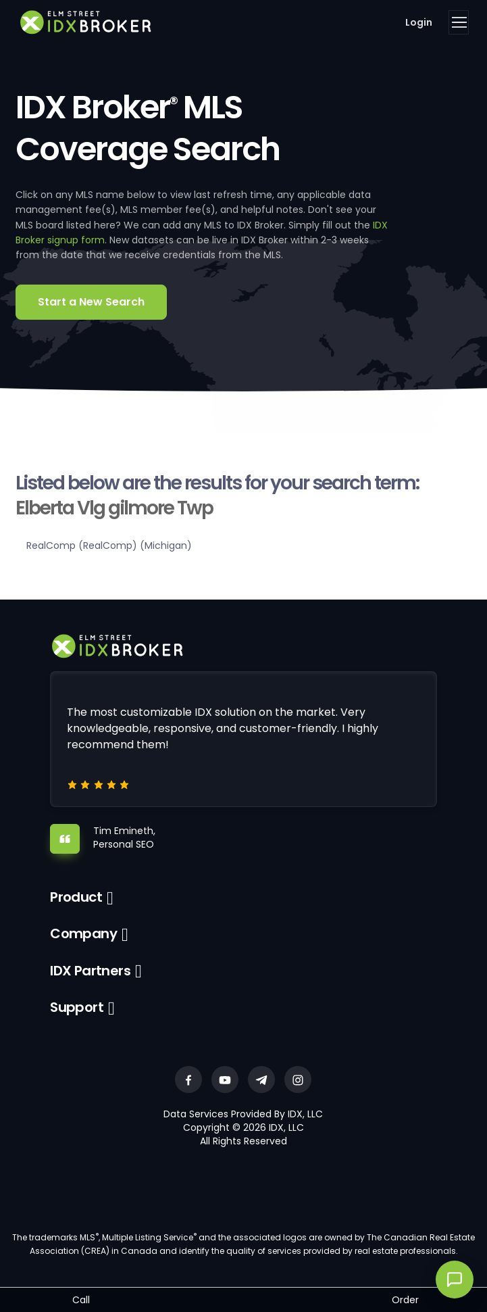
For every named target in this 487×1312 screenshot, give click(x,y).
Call (81, 1300)
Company (83, 933)
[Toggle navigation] (458, 22)
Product (76, 897)
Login (418, 22)
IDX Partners (90, 970)
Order (405, 1300)
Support (76, 1007)
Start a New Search (91, 302)
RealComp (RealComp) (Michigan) (109, 545)
